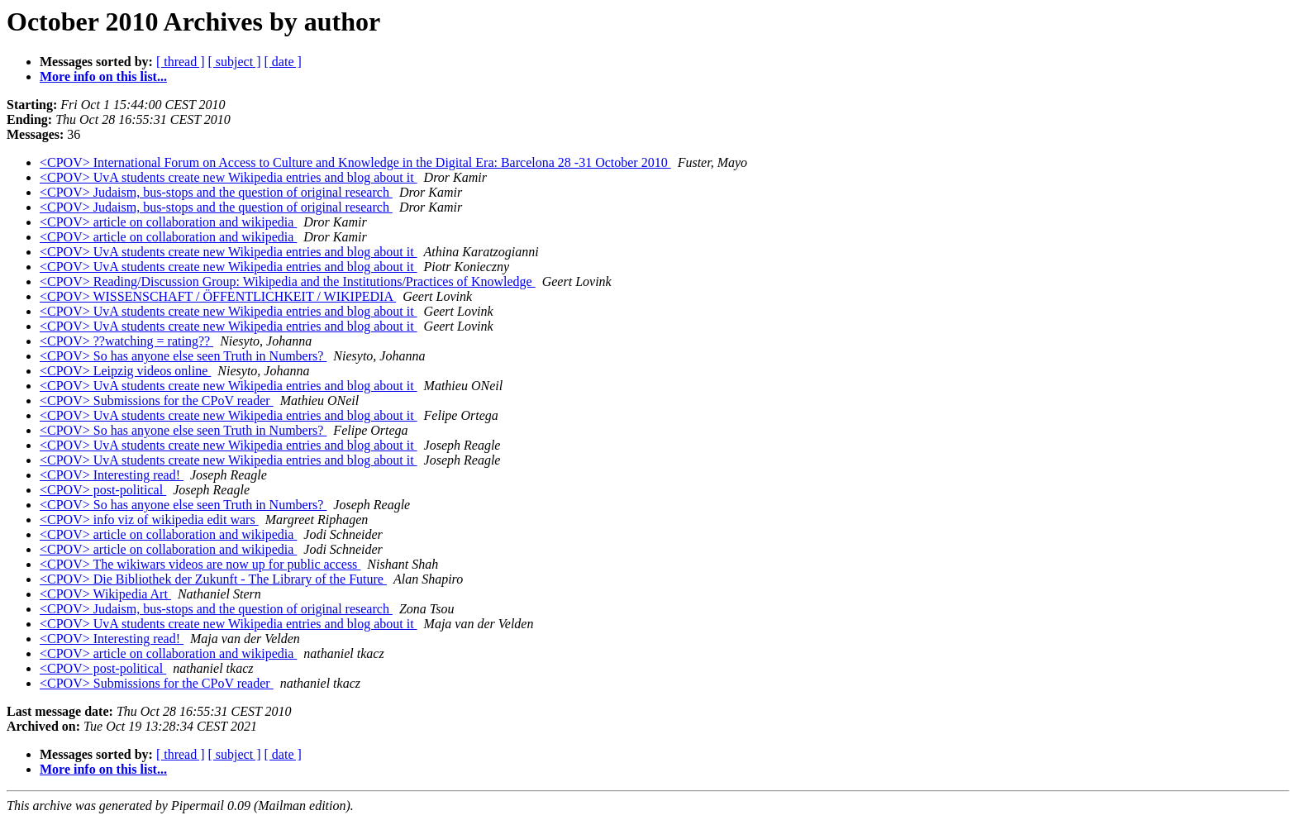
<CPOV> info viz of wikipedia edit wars (149, 519)
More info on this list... (103, 76)
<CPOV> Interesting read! (111, 475)
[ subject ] (234, 62)
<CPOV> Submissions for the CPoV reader (157, 400)
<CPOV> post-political (103, 490)
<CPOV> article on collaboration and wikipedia (168, 222)
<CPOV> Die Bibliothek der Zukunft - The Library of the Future (213, 579)
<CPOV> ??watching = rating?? (126, 341)
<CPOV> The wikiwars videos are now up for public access (200, 564)
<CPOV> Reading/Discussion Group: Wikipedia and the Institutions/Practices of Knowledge (288, 281)
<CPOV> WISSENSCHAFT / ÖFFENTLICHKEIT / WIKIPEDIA (218, 296)
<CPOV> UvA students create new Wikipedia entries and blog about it (228, 177)
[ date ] (283, 62)
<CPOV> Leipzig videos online (125, 371)
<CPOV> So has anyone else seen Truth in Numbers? (183, 356)
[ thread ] (180, 62)
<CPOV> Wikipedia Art (105, 594)
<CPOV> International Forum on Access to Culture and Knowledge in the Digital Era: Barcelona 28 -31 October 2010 (355, 162)
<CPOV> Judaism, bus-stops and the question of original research (216, 192)
